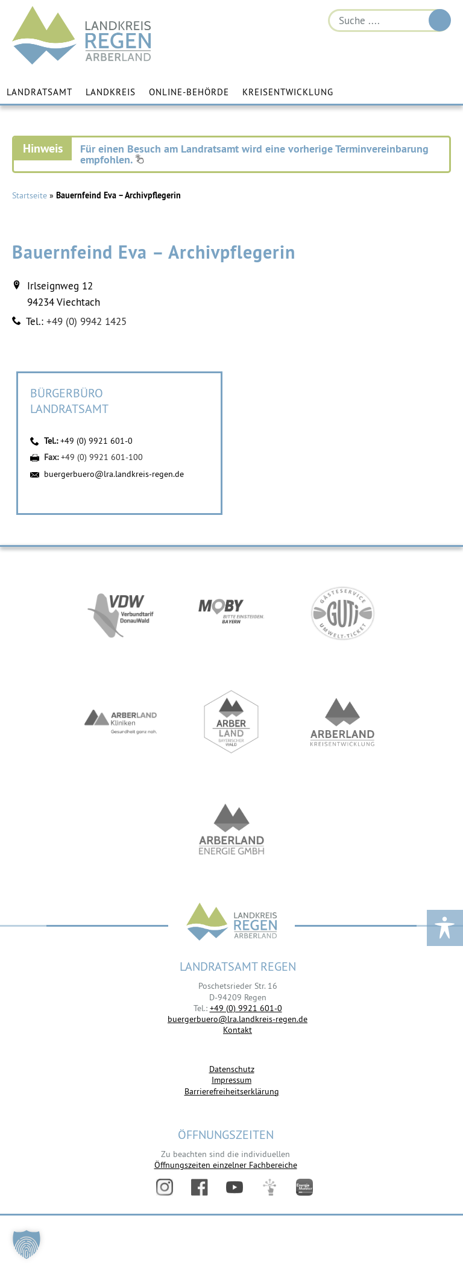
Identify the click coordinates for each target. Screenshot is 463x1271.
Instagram (164, 1187)
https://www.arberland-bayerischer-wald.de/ (231, 722)
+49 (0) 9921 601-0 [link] (246, 1008)
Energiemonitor (304, 1187)
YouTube (234, 1187)
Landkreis (111, 92)
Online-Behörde (189, 92)
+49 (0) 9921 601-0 (96, 440)
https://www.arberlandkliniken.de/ (120, 722)
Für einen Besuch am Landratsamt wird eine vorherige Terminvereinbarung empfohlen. (254, 154)
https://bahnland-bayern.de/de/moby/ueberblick (231, 613)
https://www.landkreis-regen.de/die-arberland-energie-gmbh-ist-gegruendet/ (231, 830)
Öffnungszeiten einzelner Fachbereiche (225, 1164)
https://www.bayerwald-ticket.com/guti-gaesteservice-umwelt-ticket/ (342, 613)
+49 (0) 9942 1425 (86, 321)
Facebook (199, 1187)
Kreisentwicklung (287, 92)
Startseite (29, 195)
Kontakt (237, 1029)
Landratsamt (39, 92)
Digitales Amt (269, 1187)
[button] (26, 1244)
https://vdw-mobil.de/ (120, 613)
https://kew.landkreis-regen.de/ (342, 722)
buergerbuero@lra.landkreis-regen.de (114, 473)
